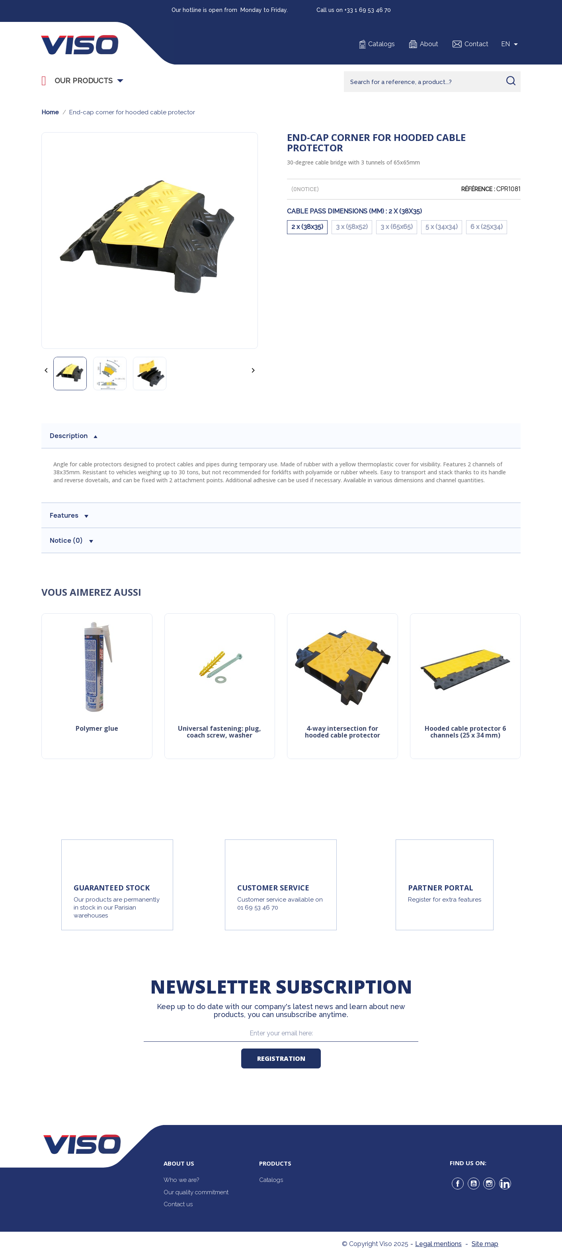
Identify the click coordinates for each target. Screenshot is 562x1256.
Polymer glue (97, 729)
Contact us (178, 1204)
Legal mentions (438, 1244)
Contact (476, 44)
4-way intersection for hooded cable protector (342, 732)
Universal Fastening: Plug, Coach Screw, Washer (219, 732)
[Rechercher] (432, 81)
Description (74, 435)
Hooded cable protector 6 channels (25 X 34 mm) (465, 732)
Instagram (489, 1183)
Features (69, 515)
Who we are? (181, 1180)
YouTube (473, 1183)
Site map (485, 1244)
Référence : (478, 189)
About (429, 44)
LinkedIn (505, 1183)
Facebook (457, 1183)
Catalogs (381, 44)
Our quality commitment (196, 1192)
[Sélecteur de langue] (511, 44)
